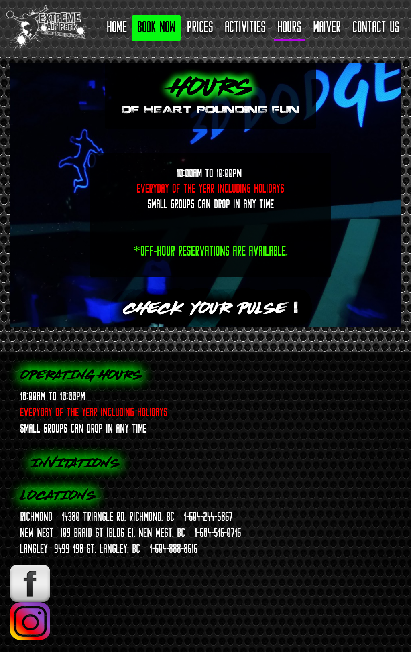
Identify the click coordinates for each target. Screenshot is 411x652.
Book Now (156, 27)
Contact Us (375, 27)
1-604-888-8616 (173, 548)
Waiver (327, 27)
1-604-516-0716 (218, 532)
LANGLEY (34, 548)
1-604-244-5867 (208, 516)
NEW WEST (37, 532)
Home (117, 27)
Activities (245, 27)
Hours (289, 27)
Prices (200, 27)
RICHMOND (36, 516)
